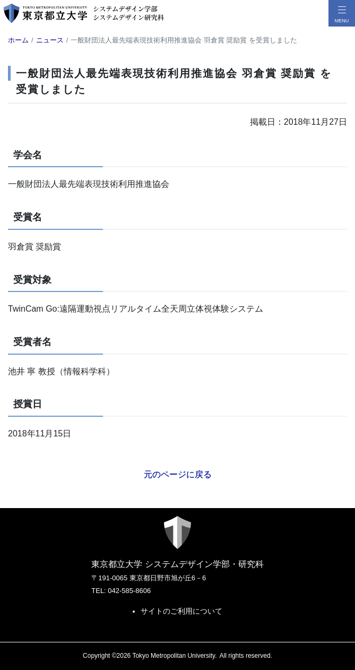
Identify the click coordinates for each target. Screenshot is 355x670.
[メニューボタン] (341, 13)
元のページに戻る (178, 474)
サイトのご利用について (181, 611)
